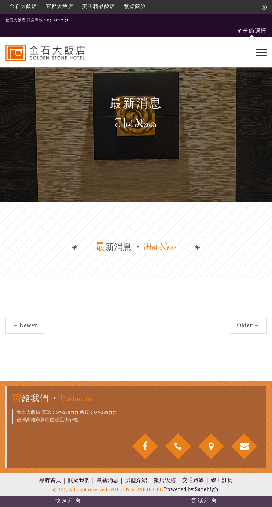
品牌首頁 (50, 481)
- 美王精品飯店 (96, 6)
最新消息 (107, 481)
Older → (248, 326)
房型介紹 (136, 481)
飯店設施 (165, 481)
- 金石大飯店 (21, 6)
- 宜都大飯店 (57, 6)
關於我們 (79, 481)
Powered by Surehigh (191, 489)
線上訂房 (222, 481)
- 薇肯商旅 (133, 6)
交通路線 (193, 481)
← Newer (24, 326)
